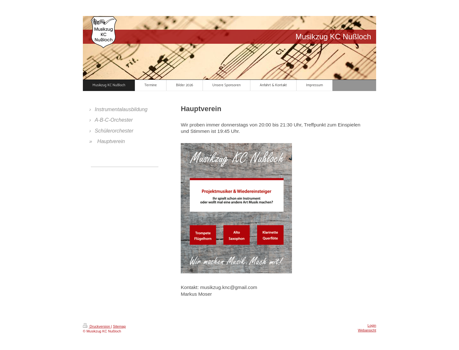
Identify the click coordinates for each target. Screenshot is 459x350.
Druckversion (97, 326)
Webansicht (367, 330)
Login (372, 325)
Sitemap (119, 326)
